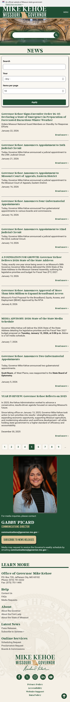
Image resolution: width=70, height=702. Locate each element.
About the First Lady (11, 614)
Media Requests (9, 600)
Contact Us (6, 593)
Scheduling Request (11, 642)
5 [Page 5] (31, 447)
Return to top (64, 695)
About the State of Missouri (14, 617)
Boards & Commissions (13, 649)
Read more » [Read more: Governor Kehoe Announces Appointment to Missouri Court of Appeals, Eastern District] (62, 190)
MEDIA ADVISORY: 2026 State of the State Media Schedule (32, 320)
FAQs (4, 596)
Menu (65, 12)
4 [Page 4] (25, 447)
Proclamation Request (12, 645)
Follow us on (35, 677)
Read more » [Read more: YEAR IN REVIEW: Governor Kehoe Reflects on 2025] (62, 435)
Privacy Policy (35, 684)
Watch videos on (51, 677)
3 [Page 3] (18, 447)
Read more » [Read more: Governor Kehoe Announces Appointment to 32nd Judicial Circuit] (62, 247)
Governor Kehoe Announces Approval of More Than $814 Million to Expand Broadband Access (32, 292)
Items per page (10, 85)
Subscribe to (12, 631)
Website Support (35, 691)
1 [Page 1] (4, 447)
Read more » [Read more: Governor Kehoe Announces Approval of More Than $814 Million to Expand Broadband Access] (62, 308)
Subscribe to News (19, 540)
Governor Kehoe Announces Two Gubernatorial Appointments (32, 357)
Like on (19, 677)
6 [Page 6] (38, 447)
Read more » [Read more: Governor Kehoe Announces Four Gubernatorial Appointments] (62, 218)
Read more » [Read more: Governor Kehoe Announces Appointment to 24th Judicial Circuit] (62, 162)
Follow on (27, 677)
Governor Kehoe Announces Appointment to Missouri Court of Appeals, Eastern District (30, 174)
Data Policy (35, 695)
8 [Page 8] (51, 447)
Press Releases (8, 628)
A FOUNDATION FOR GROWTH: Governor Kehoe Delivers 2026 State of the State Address (31, 258)
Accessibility (35, 688)
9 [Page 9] (58, 447)
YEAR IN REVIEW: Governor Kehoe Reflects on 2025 (34, 396)
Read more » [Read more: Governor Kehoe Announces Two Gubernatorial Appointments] (62, 385)
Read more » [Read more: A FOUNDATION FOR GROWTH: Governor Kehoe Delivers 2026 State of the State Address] (62, 280)
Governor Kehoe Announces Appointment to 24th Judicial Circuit (33, 146)
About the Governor (10, 610)
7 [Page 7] (45, 447)
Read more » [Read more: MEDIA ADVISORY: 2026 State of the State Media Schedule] (62, 346)
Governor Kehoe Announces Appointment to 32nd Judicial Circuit (33, 230)
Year (5, 73)
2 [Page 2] (11, 447)
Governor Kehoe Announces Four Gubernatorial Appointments (33, 202)
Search (6, 61)
